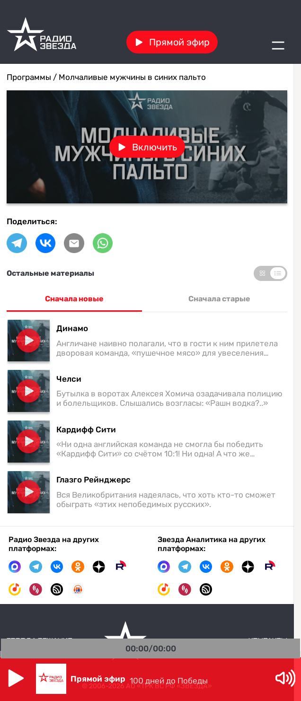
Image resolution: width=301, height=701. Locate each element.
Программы (29, 77)
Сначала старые (219, 298)
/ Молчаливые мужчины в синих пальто (128, 77)
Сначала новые (74, 298)
